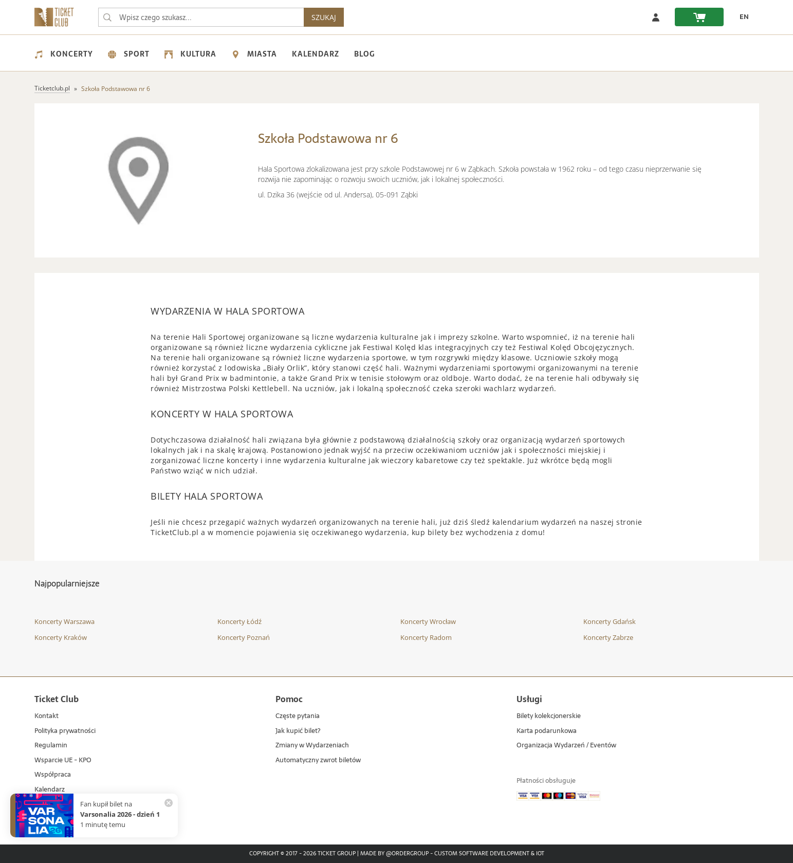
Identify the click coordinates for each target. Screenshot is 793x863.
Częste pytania (297, 716)
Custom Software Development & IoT (489, 854)
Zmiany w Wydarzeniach (312, 745)
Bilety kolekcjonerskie (549, 716)
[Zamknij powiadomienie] (168, 803)
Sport (129, 54)
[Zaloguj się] (655, 17)
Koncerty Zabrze (608, 637)
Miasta (254, 54)
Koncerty (63, 54)
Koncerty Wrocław (428, 621)
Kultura (190, 54)
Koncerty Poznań (243, 637)
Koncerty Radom (426, 637)
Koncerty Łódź (239, 621)
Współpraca (52, 775)
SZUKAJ (323, 17)
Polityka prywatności (65, 731)
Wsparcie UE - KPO (62, 760)
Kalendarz (315, 54)
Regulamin (50, 745)
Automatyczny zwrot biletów (318, 760)
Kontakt (46, 716)
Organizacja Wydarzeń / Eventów (566, 745)
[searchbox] (201, 17)
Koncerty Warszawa (64, 621)
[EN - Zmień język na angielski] (741, 17)
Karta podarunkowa (547, 731)
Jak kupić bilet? (297, 731)
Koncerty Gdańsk (609, 621)
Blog (364, 54)
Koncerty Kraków (60, 637)
